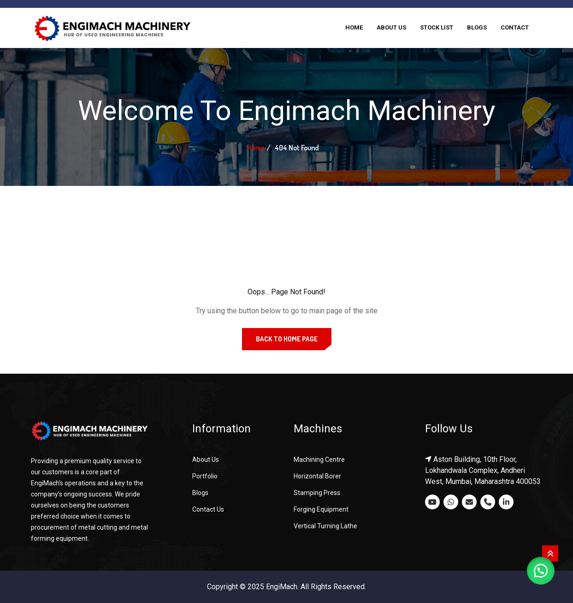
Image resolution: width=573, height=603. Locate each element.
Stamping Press (317, 492)
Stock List (436, 27)
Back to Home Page (287, 338)
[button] (541, 571)
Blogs (477, 27)
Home (354, 27)
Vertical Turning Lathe (325, 526)
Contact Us (208, 509)
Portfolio (205, 476)
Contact (515, 27)
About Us (391, 27)
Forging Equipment (321, 509)
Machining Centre (319, 459)
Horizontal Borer (317, 476)
